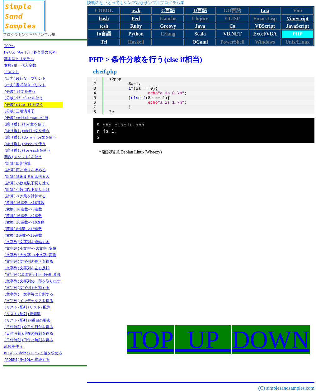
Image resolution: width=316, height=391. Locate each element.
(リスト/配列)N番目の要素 (27, 320)
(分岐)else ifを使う (23, 104)
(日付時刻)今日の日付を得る (28, 326)
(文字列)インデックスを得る (28, 300)
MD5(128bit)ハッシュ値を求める (33, 353)
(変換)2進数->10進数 (23, 235)
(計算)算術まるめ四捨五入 (27, 176)
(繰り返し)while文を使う (27, 130)
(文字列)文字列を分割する (27, 287)
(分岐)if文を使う (19, 91)
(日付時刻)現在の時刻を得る (28, 333)
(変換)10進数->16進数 (24, 202)
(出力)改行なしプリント (25, 78)
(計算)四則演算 (17, 163)
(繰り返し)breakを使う (25, 143)
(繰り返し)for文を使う (24, 124)
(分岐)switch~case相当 (26, 117)
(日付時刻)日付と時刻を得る (28, 339)
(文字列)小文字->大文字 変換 (30, 248)
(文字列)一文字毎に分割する (28, 294)
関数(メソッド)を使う (23, 156)
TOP (150, 339)
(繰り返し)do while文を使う (30, 137)
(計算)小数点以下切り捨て (27, 183)
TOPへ (9, 45)
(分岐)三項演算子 (19, 111)
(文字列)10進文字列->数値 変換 (32, 274)
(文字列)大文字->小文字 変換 (30, 254)
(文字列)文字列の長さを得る (28, 261)
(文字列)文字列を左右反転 (27, 268)
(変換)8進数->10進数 (23, 228)
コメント (11, 71)
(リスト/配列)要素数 (22, 313)
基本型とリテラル (19, 58)
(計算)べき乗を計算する (25, 196)
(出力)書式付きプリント (25, 84)
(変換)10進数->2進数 (23, 215)
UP (203, 339)
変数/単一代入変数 (20, 65)
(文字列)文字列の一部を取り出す (32, 281)
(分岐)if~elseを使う (23, 98)
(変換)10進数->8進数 (23, 209)
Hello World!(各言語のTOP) (30, 52)
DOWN (270, 339)
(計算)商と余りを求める (25, 169)
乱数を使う (13, 346)
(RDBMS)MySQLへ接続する (27, 359)
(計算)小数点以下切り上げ (27, 189)
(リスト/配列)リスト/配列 (27, 307)
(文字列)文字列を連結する (27, 241)
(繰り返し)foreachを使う (27, 150)
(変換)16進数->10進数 (24, 222)
